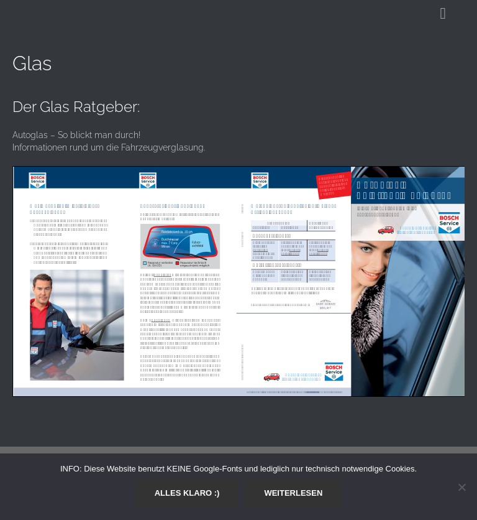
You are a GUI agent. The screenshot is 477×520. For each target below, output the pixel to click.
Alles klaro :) (187, 493)
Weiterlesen (293, 493)
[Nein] (461, 487)
